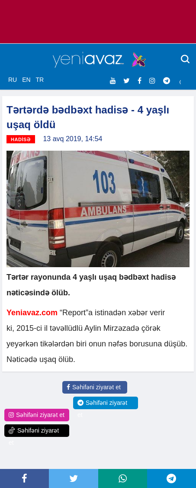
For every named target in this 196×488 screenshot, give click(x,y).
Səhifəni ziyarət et (94, 387)
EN (26, 79)
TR (39, 79)
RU (12, 79)
